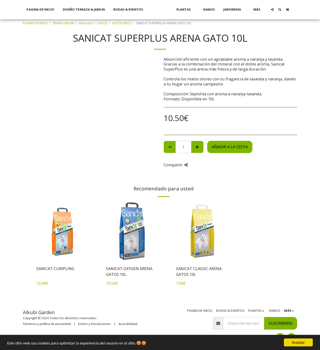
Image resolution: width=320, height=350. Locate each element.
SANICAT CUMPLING (55, 268)
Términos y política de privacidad (47, 324)
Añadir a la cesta (230, 146)
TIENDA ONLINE (63, 23)
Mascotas (86, 23)
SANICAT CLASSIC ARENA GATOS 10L (199, 271)
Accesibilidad (127, 324)
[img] (62, 232)
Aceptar (298, 342)
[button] (278, 9)
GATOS (102, 23)
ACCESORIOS (121, 23)
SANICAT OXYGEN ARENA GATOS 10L (129, 271)
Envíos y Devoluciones (94, 324)
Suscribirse (281, 323)
